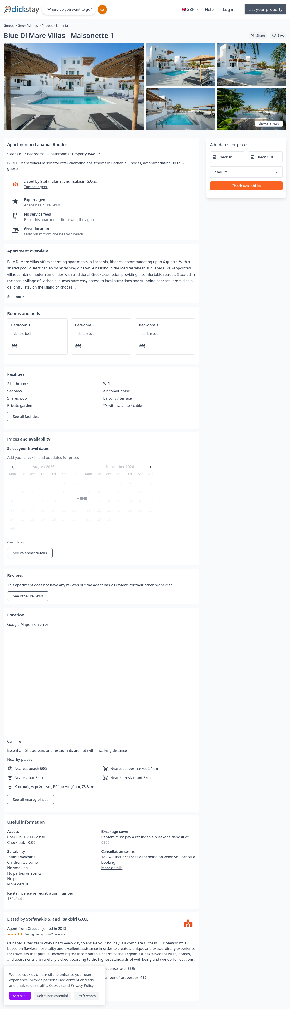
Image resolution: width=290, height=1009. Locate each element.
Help (209, 9)
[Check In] (227, 157)
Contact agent (36, 186)
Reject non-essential (52, 996)
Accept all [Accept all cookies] (20, 996)
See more (15, 296)
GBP (191, 9)
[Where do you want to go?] (69, 9)
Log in (229, 9)
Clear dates (15, 542)
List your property (265, 9)
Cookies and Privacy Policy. (71, 985)
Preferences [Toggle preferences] (87, 996)
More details (17, 884)
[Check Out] (265, 157)
